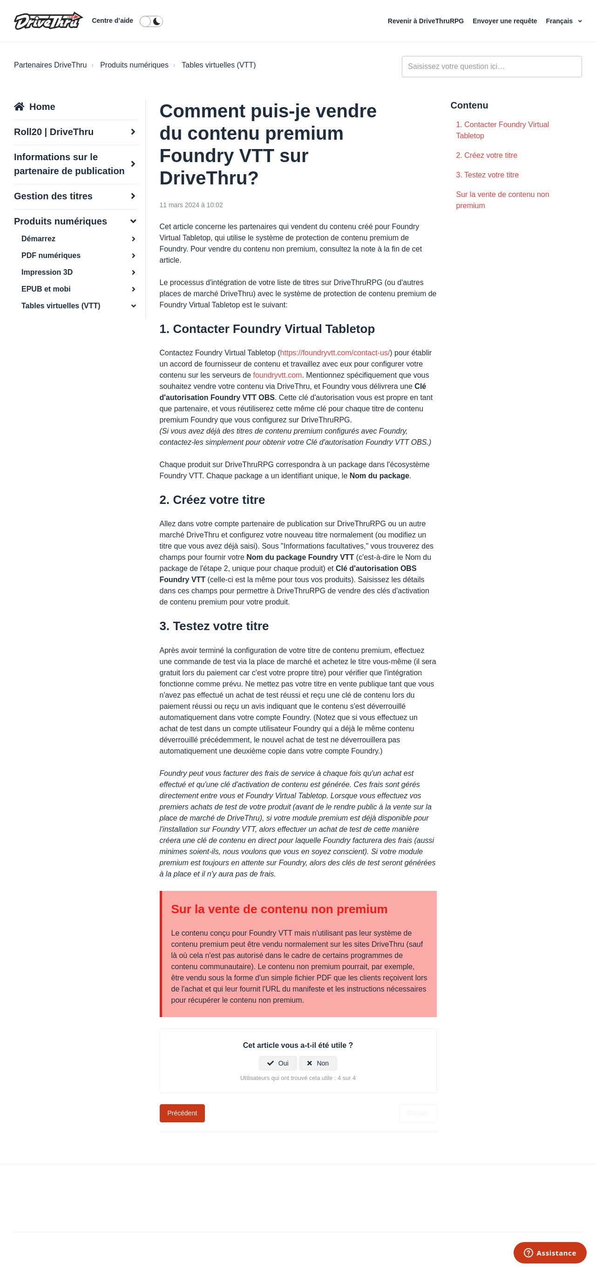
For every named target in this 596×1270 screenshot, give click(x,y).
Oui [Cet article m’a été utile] (283, 1063)
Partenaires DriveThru (50, 65)
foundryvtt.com (277, 375)
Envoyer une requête (506, 21)
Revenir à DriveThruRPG (427, 21)
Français (560, 21)
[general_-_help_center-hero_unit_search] (492, 66)
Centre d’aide (112, 20)
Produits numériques (134, 65)
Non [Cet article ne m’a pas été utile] (323, 1063)
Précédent (182, 1113)
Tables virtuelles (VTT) (219, 65)
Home (42, 107)
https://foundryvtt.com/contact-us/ (335, 353)
